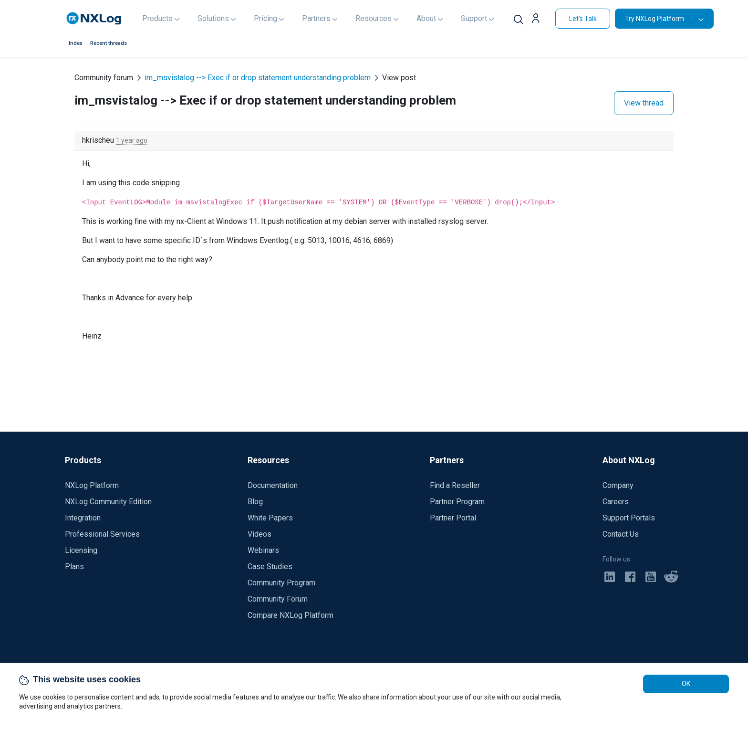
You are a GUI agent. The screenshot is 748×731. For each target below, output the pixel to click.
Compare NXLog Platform (290, 615)
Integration (83, 517)
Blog (255, 501)
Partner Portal (453, 517)
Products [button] (157, 18)
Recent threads (108, 43)
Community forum (103, 77)
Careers (616, 501)
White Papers (270, 517)
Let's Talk (583, 18)
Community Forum (278, 599)
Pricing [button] (265, 18)
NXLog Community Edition (108, 501)
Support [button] (474, 18)
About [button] (426, 18)
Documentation (273, 485)
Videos (259, 534)
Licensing (81, 550)
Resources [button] (373, 18)
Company (618, 485)
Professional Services (102, 534)
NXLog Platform (92, 485)
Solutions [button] (213, 18)
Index (76, 43)
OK (686, 684)
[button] (539, 19)
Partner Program (457, 501)
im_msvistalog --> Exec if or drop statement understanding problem (258, 77)
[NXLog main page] (94, 18)
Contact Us (621, 534)
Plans (74, 566)
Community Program (281, 582)
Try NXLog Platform (658, 18)
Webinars (263, 550)
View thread (644, 102)
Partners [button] (316, 18)
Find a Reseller (455, 485)
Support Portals (629, 517)
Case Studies (270, 566)
